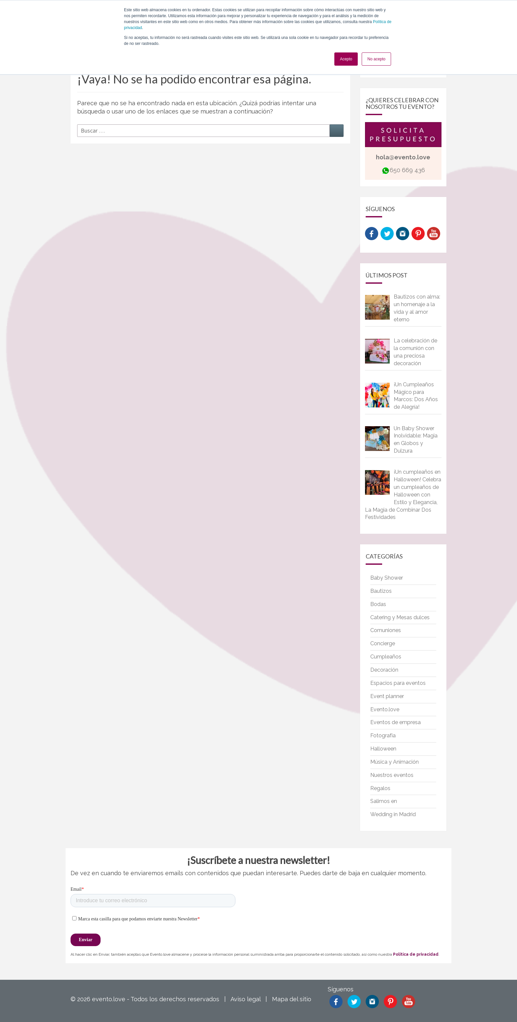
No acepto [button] (376, 59)
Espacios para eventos (398, 683)
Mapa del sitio (291, 999)
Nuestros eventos (391, 775)
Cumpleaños (385, 657)
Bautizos (381, 591)
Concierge (382, 643)
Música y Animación (394, 762)
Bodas (378, 604)
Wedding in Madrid (393, 814)
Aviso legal (245, 999)
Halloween (383, 749)
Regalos (380, 788)
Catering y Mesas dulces (400, 617)
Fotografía (383, 735)
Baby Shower (386, 578)
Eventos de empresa (395, 722)
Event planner (387, 696)
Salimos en (383, 801)
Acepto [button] (346, 59)
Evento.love (384, 709)
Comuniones (385, 630)
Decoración (384, 670)
